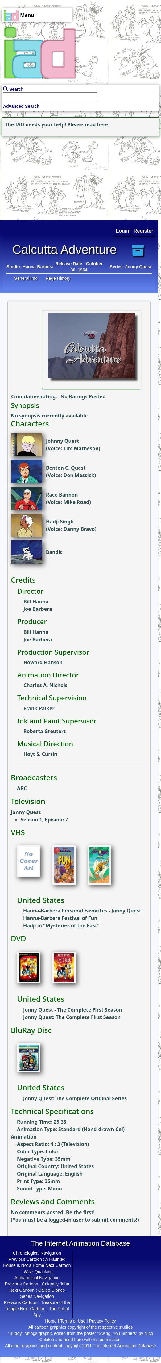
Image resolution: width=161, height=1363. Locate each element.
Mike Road (76, 502)
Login (123, 230)
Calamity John (55, 1283)
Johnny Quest (62, 441)
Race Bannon (62, 494)
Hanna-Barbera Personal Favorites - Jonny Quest (82, 910)
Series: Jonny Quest (130, 266)
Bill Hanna (35, 601)
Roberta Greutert (44, 731)
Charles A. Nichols (45, 685)
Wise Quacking (38, 1271)
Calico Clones (51, 1290)
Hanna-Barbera (38, 266)
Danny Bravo (79, 529)
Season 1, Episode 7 (44, 819)
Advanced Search (21, 106)
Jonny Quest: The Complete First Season (72, 1017)
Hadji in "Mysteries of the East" (61, 925)
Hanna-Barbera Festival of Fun (60, 918)
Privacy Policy (102, 1321)
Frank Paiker (39, 708)
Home (50, 1321)
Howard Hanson (43, 662)
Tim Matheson (81, 448)
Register (143, 230)
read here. (97, 124)
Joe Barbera (37, 609)
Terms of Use (72, 1321)
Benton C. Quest (66, 467)
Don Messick (79, 475)
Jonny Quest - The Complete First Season (72, 1009)
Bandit (54, 552)
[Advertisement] (38, 176)
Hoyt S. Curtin (40, 754)
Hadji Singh (60, 521)
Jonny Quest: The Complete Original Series (75, 1098)
